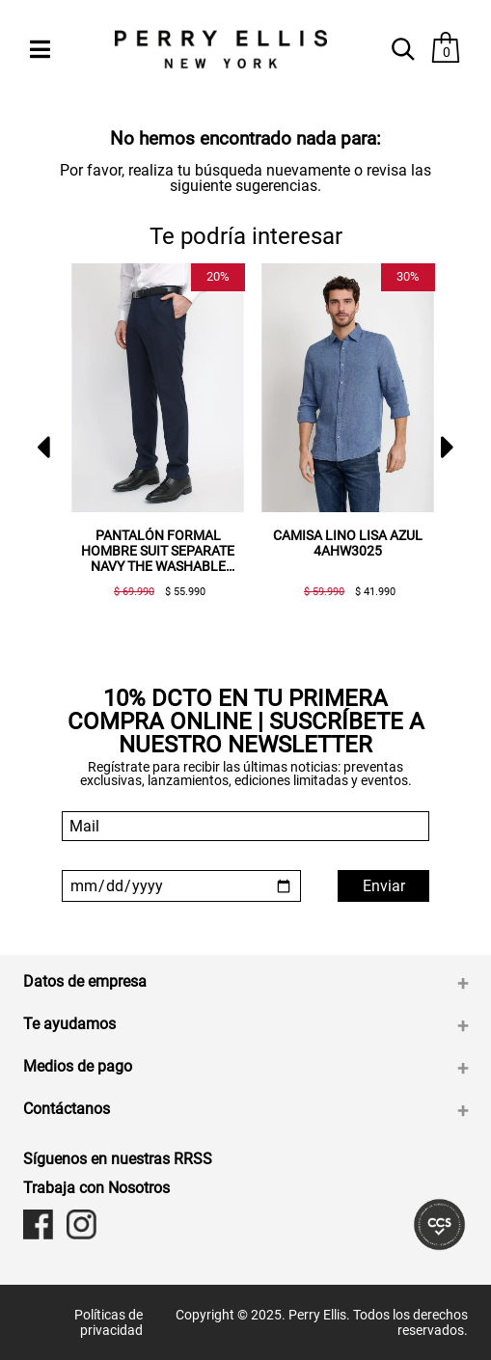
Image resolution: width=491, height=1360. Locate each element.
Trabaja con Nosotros (96, 1188)
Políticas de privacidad (108, 1322)
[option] (150, 438)
